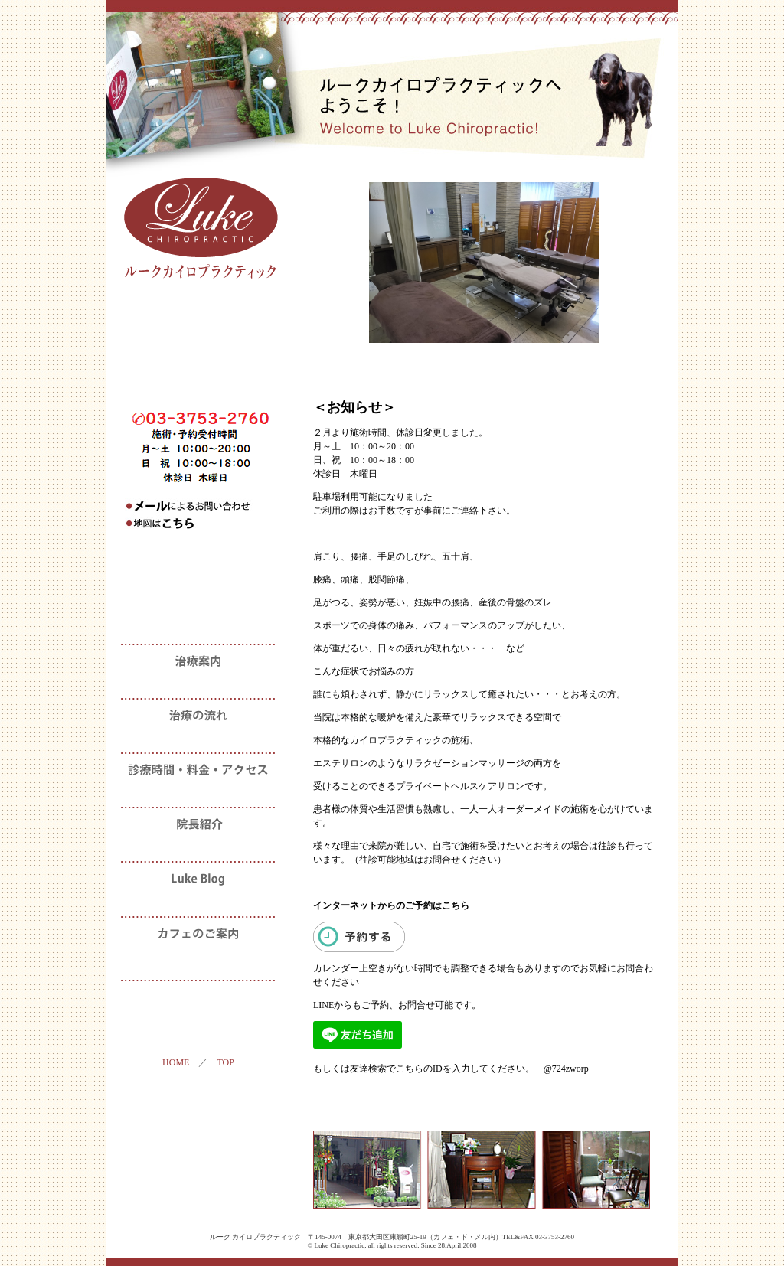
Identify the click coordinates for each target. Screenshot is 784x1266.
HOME (175, 1062)
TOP (225, 1062)
